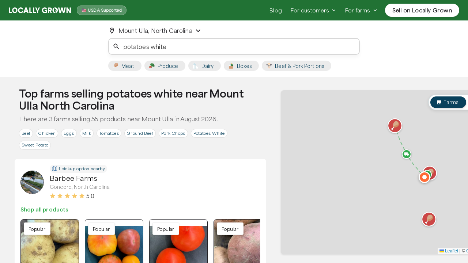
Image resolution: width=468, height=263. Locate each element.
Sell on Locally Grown (422, 10)
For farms (361, 10)
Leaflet (448, 251)
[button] (429, 219)
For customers (313, 10)
